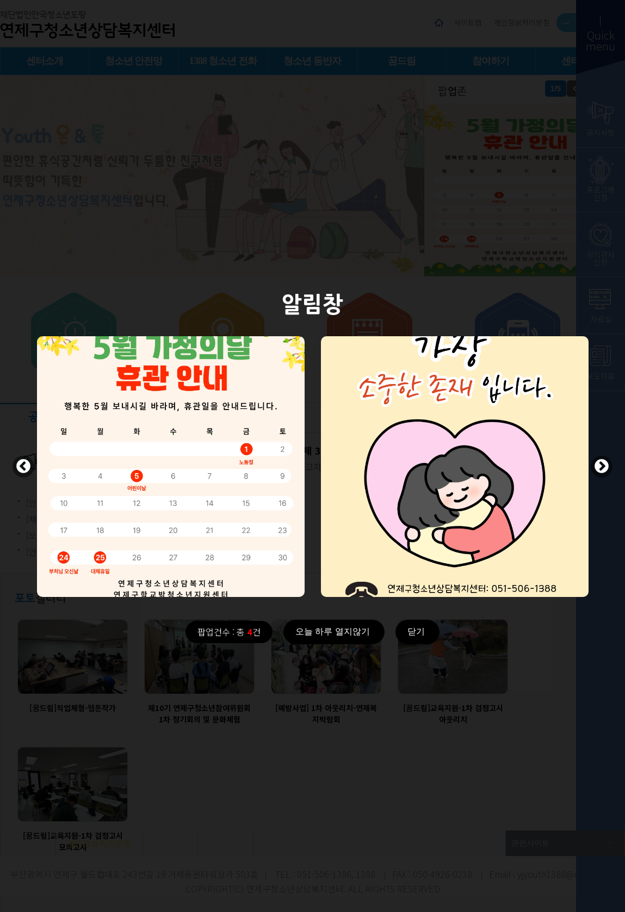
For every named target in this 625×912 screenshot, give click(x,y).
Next (601, 466)
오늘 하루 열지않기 (332, 631)
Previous (23, 466)
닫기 (416, 631)
